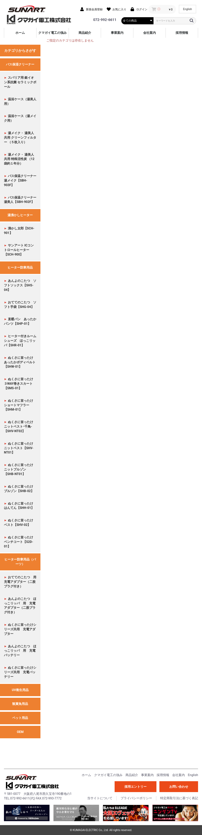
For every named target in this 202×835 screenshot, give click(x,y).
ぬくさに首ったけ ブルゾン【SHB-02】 (20, 489)
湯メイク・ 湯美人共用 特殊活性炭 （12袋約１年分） (19, 159)
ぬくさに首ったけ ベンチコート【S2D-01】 (20, 541)
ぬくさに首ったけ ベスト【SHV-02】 (20, 522)
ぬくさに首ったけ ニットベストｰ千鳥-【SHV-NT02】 (20, 426)
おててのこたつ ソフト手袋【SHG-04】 (20, 304)
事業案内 (117, 33)
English (187, 9)
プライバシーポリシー (136, 798)
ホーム (20, 33)
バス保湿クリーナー (20, 64)
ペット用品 (20, 718)
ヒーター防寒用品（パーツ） (20, 562)
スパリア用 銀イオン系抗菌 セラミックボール (20, 82)
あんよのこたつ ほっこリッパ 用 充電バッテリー (20, 650)
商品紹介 (85, 33)
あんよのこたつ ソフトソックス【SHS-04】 (20, 285)
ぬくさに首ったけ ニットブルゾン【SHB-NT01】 (20, 469)
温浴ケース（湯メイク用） (20, 118)
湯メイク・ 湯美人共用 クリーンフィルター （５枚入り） (20, 137)
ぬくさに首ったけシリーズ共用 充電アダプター (20, 629)
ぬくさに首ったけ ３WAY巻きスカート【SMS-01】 (20, 383)
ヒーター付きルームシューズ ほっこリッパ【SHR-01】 (20, 340)
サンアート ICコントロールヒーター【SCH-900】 (19, 249)
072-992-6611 (104, 20)
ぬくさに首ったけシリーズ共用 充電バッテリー (20, 672)
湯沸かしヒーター (20, 215)
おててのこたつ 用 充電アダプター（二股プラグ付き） (21, 581)
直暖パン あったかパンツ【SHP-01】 (20, 321)
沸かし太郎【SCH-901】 (19, 230)
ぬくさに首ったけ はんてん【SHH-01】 (20, 506)
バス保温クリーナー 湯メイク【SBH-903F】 (20, 180)
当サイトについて (99, 798)
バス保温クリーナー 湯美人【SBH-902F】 (20, 200)
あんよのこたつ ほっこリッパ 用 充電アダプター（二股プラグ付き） (20, 605)
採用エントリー (135, 787)
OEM (20, 732)
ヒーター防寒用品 (20, 267)
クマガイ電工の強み (52, 33)
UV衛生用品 (20, 690)
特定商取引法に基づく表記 (179, 798)
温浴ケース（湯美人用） (20, 101)
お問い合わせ (178, 787)
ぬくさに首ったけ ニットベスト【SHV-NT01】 (20, 448)
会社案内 (149, 33)
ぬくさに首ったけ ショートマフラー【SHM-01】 (20, 405)
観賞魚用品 (20, 704)
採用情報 (182, 33)
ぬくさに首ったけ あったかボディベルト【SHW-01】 (20, 362)
